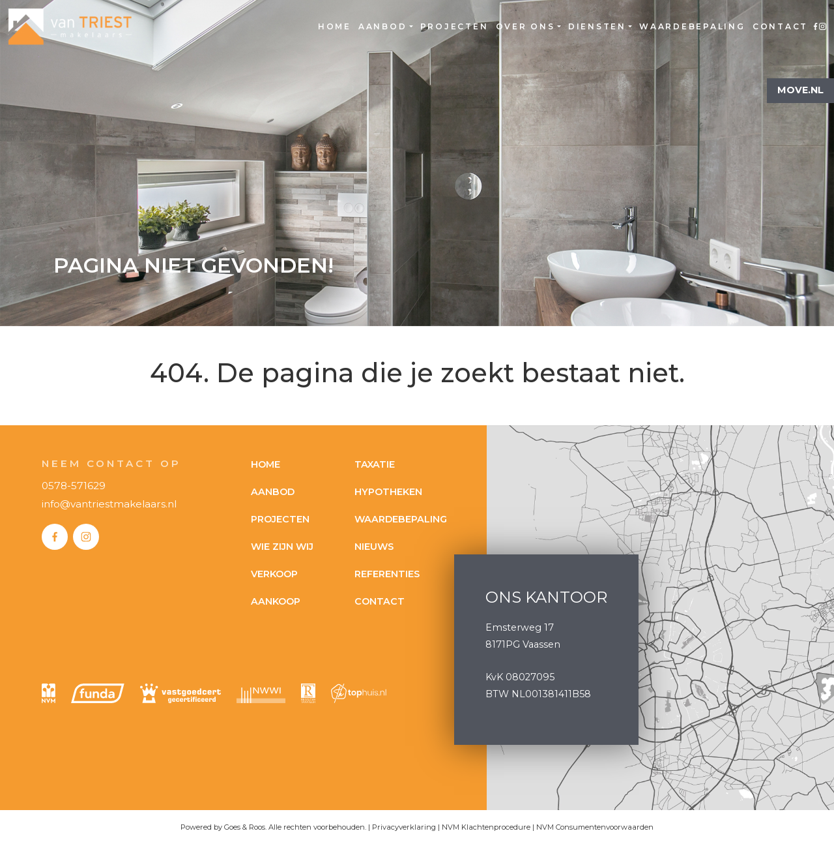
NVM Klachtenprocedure (486, 827)
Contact (780, 26)
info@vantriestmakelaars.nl (109, 504)
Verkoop (274, 574)
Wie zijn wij (282, 546)
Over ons (525, 26)
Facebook (815, 26)
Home (334, 26)
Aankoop (275, 601)
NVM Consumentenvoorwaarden (595, 827)
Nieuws (374, 546)
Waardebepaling (692, 26)
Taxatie (374, 464)
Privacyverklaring (404, 827)
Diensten (597, 26)
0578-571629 (74, 485)
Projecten (454, 26)
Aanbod (382, 26)
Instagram (822, 26)
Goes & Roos (244, 827)
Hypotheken (388, 492)
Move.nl (800, 90)
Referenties (387, 574)
